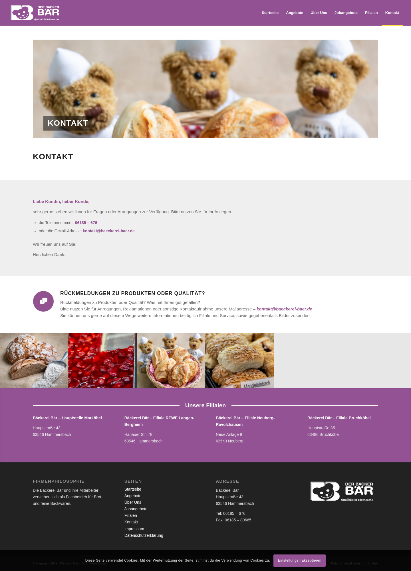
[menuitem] (270, 12)
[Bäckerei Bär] (35, 12)
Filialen (130, 515)
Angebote (133, 495)
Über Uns (132, 502)
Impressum (134, 529)
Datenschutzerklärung (143, 535)
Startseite (132, 489)
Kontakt (131, 522)
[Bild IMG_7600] (102, 360)
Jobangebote (136, 509)
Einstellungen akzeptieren (299, 560)
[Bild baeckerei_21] (34, 360)
